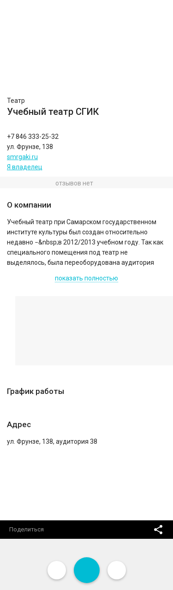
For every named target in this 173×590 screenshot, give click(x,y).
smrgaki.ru (22, 157)
